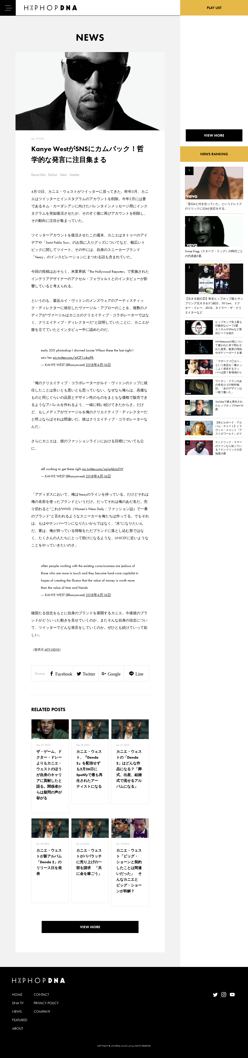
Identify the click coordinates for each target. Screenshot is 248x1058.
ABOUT (17, 1028)
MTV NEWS (52, 649)
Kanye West (38, 174)
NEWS (17, 1011)
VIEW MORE (90, 927)
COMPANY (42, 1011)
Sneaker (74, 174)
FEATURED (19, 1020)
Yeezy (63, 174)
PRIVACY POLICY (46, 1003)
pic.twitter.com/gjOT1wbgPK (73, 357)
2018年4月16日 (98, 364)
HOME (17, 994)
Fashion (52, 174)
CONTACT (41, 994)
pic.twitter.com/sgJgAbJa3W (102, 469)
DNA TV (17, 1003)
